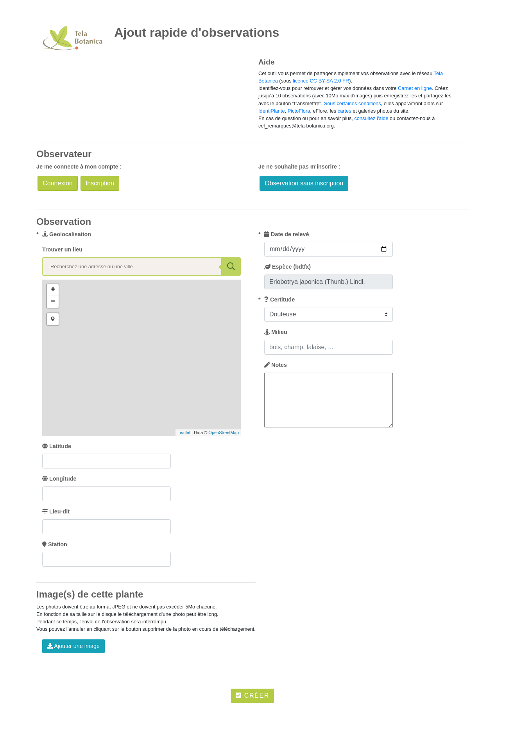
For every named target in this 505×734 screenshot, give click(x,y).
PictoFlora (299, 111)
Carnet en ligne (415, 88)
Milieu (275, 332)
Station (54, 544)
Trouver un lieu (62, 249)
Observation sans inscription (304, 183)
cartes (344, 111)
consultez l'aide (371, 118)
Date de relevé (286, 234)
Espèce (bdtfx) (287, 267)
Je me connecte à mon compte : (79, 166)
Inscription (100, 183)
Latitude (56, 446)
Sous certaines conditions (352, 103)
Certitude (279, 299)
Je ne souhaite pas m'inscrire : (299, 166)
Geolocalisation (66, 234)
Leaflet (183, 432)
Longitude (59, 479)
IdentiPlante (271, 111)
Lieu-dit (56, 511)
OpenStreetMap (223, 432)
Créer (252, 695)
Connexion (58, 183)
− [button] (53, 302)
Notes (275, 365)
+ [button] (53, 290)
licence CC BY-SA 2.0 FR (321, 81)
